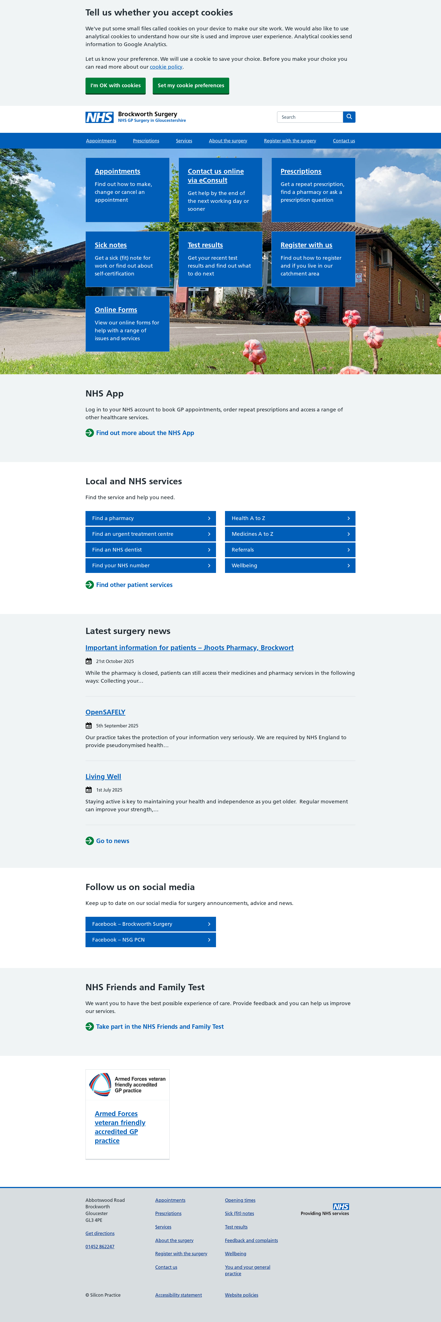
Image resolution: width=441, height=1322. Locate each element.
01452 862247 (100, 1246)
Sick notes (111, 245)
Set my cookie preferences (191, 85)
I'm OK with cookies (116, 85)
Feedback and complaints (251, 1240)
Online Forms (116, 310)
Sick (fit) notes (239, 1213)
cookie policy (166, 67)
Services (184, 141)
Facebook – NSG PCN (152, 939)
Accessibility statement (178, 1295)
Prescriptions (146, 141)
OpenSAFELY (105, 712)
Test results (205, 245)
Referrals (292, 549)
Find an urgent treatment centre (152, 534)
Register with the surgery (290, 141)
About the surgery (228, 141)
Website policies (241, 1295)
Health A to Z (292, 518)
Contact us (344, 141)
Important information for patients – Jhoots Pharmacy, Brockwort (190, 648)
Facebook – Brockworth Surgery (152, 924)
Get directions (100, 1233)
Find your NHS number (152, 565)
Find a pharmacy (152, 518)
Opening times (240, 1200)
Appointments (101, 141)
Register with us (306, 245)
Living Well (103, 776)
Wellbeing (292, 565)
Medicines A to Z (292, 534)
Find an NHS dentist (152, 549)
